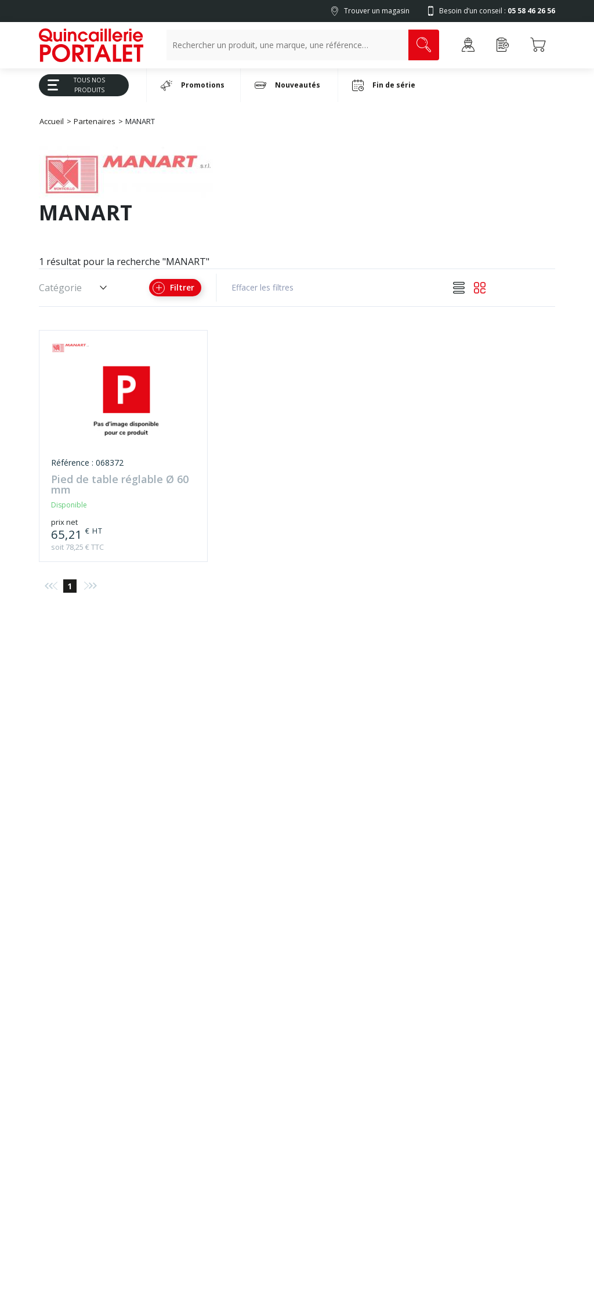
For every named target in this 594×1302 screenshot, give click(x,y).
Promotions (192, 85)
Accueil (51, 121)
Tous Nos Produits (72, 85)
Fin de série (383, 85)
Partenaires (94, 121)
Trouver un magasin (377, 11)
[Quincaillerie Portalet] (91, 45)
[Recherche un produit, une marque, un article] (287, 45)
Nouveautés (287, 85)
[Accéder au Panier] (537, 45)
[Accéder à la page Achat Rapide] (503, 45)
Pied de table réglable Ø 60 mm (120, 485)
